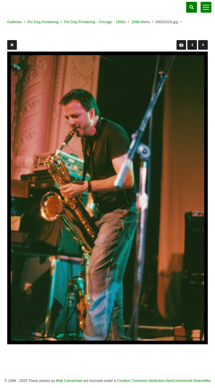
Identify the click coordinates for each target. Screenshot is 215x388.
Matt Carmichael (69, 381)
